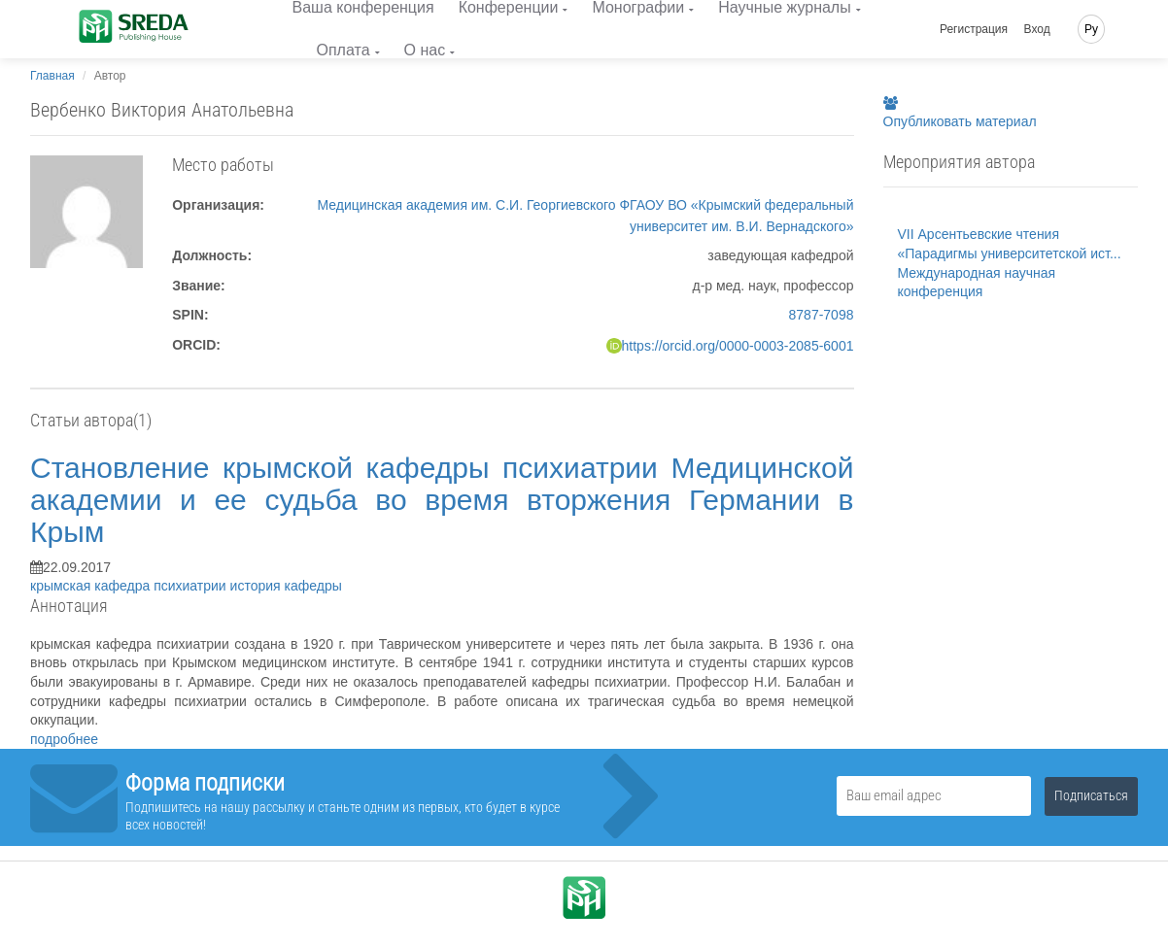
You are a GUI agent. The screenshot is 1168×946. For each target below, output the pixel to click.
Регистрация (974, 29)
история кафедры (286, 585)
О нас (425, 50)
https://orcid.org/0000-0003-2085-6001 (738, 346)
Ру (1091, 29)
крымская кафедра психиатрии (130, 585)
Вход (1037, 29)
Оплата (343, 50)
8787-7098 (821, 314)
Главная (52, 76)
